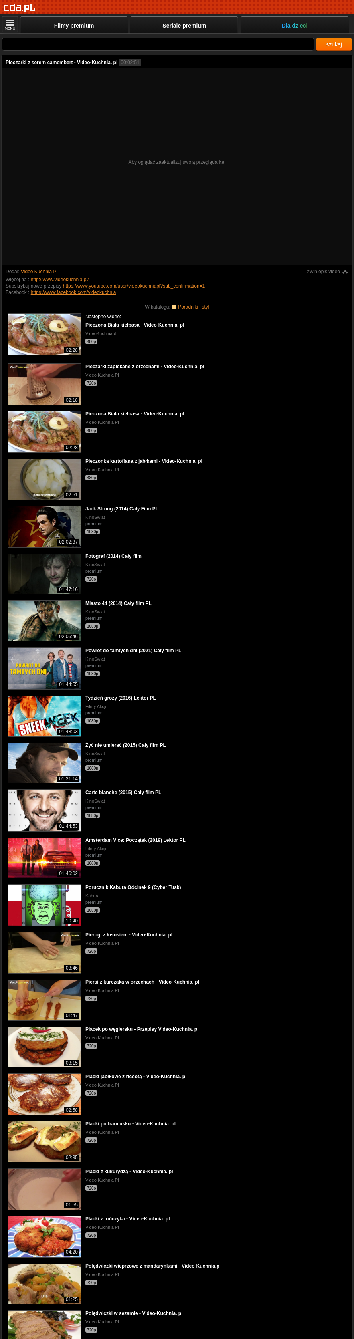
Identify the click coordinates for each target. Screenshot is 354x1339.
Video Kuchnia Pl (39, 271)
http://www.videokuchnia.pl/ (60, 279)
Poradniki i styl (193, 307)
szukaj (334, 44)
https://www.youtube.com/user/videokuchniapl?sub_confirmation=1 (134, 286)
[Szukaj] (158, 44)
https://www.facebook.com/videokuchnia (73, 292)
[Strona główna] (20, 8)
